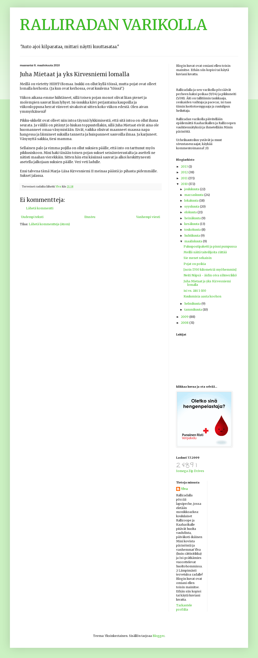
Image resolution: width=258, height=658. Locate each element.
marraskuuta (194, 195)
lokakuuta (191, 200)
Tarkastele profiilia (184, 607)
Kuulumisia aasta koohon (202, 296)
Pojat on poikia (195, 264)
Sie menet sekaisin (198, 258)
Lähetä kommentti (39, 208)
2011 (184, 178)
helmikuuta (192, 303)
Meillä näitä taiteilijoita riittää (205, 252)
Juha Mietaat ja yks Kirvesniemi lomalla (207, 283)
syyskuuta (192, 206)
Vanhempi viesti (148, 217)
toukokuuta (192, 229)
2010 (185, 184)
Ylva (184, 489)
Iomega (182, 471)
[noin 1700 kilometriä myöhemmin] (210, 269)
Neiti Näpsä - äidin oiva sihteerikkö (210, 275)
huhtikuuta (192, 235)
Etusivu (89, 217)
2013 (185, 166)
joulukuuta (192, 189)
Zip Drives (196, 471)
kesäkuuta (192, 224)
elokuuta (190, 212)
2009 (185, 317)
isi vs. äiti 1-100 (195, 290)
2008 (185, 323)
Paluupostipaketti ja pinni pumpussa (210, 246)
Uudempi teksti (32, 217)
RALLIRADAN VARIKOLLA (113, 24)
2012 (185, 172)
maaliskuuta (193, 241)
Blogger (158, 636)
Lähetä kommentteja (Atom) (49, 224)
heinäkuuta (192, 218)
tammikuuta (193, 309)
